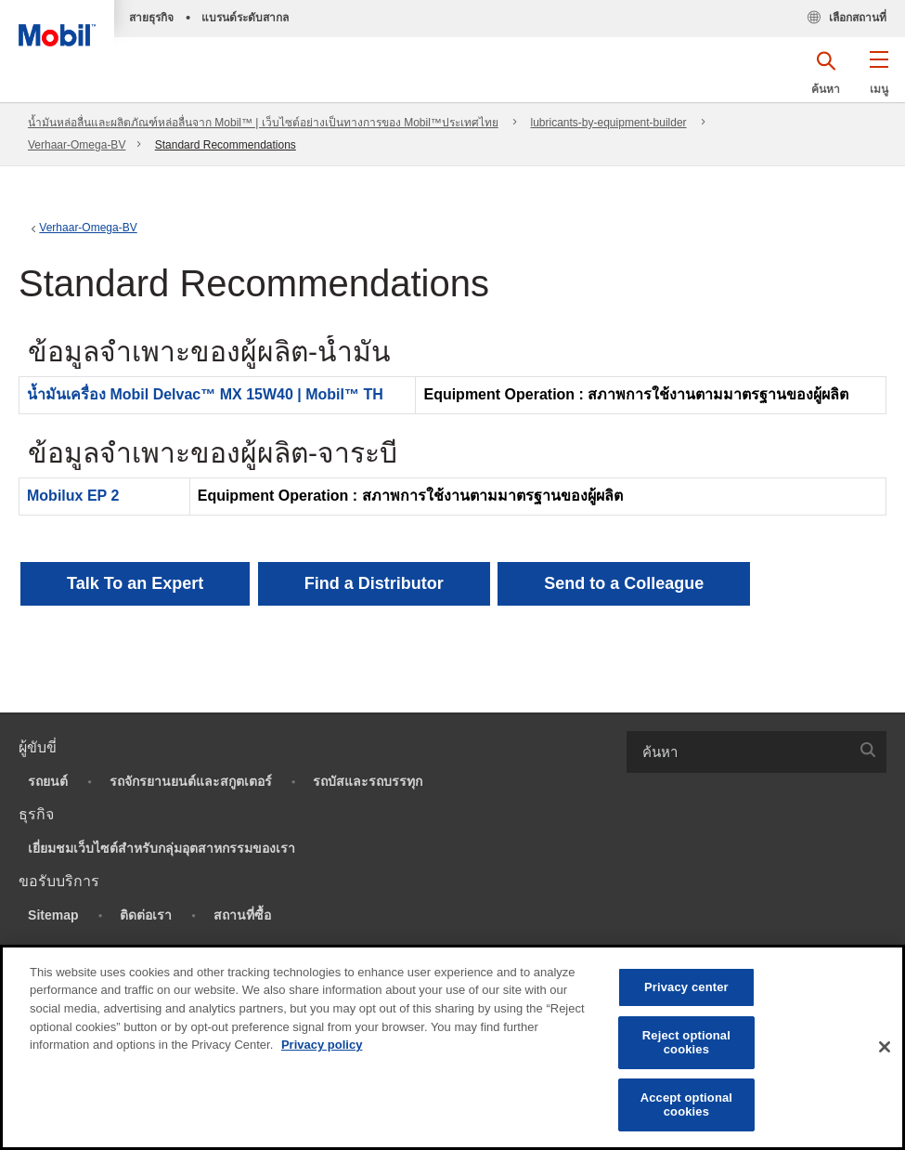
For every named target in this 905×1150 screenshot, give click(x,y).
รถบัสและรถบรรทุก (367, 781)
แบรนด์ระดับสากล (245, 17)
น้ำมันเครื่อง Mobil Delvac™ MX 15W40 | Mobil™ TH (205, 394)
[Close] (884, 1046)
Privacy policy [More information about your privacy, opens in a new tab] (321, 1045)
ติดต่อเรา (146, 915)
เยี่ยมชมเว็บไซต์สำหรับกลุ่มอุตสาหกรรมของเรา (161, 848)
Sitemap (53, 915)
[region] (452, 1047)
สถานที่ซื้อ (242, 915)
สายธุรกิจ (151, 17)
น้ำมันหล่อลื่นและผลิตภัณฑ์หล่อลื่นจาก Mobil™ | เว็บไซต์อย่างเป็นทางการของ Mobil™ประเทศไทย (263, 122)
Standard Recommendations (225, 144)
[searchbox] (738, 752)
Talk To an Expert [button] (135, 583)
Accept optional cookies (686, 1105)
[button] (878, 79)
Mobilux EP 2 (73, 495)
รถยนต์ (48, 781)
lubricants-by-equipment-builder (609, 122)
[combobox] (757, 752)
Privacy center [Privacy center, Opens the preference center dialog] (686, 987)
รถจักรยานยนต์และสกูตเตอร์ (191, 781)
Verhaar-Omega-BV (76, 144)
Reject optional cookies (686, 1042)
